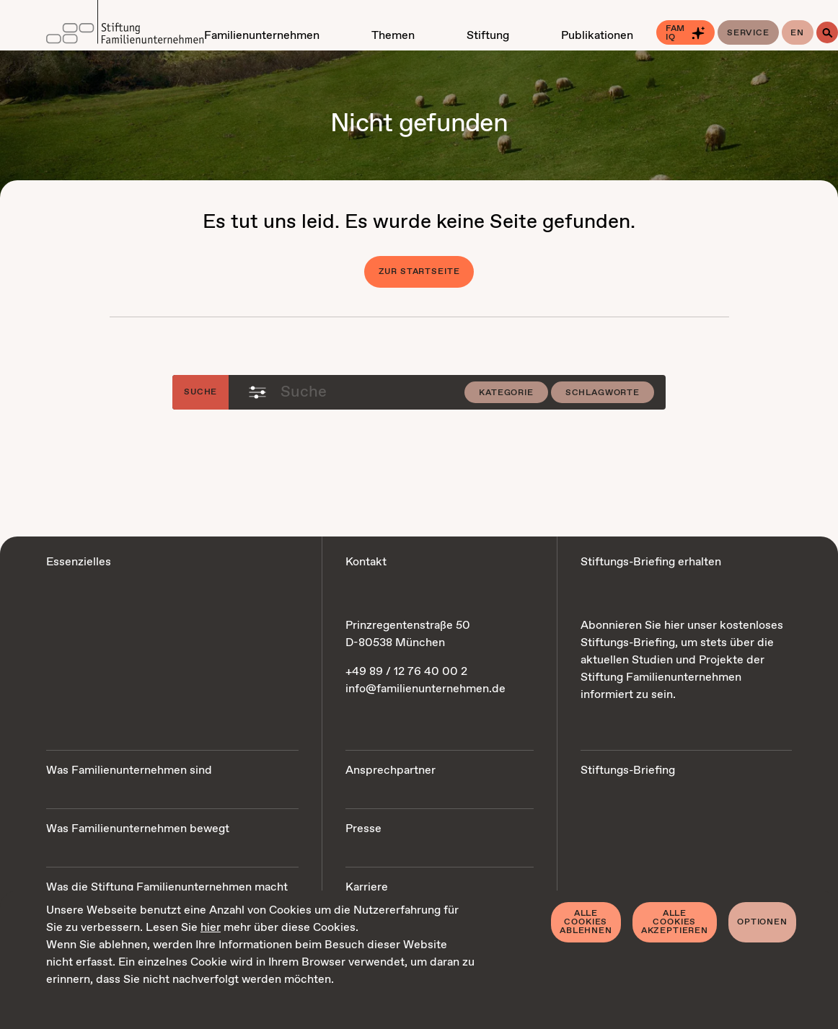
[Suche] (827, 32)
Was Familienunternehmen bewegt (137, 828)
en (797, 33)
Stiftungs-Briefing (628, 770)
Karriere (366, 887)
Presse (363, 828)
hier (210, 927)
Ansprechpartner (390, 770)
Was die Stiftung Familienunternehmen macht (167, 887)
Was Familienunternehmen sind (129, 770)
